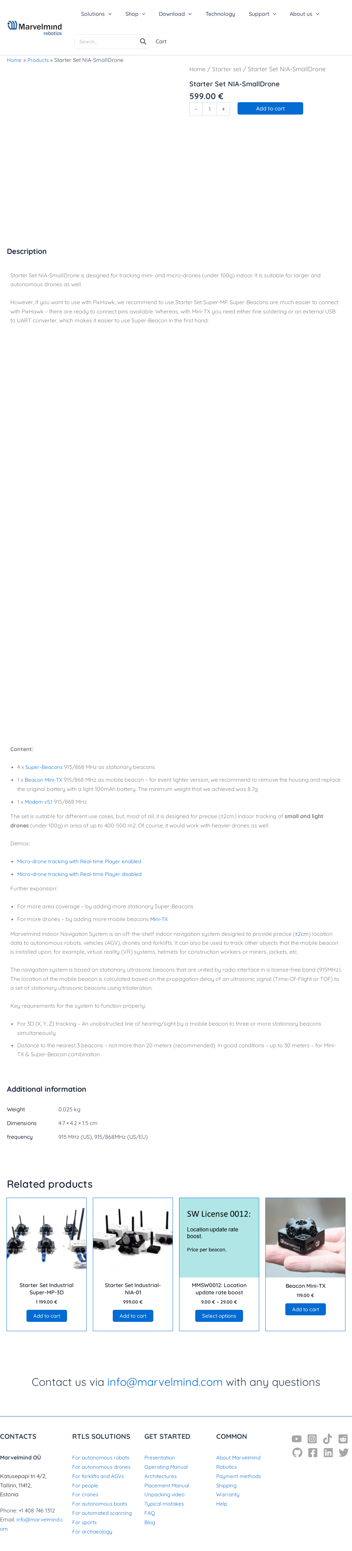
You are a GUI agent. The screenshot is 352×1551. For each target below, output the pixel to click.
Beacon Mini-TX (44, 779)
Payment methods (239, 1476)
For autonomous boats (101, 1503)
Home (198, 69)
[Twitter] (344, 1453)
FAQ (149, 1512)
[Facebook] (313, 1453)
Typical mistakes (165, 1503)
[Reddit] (343, 1439)
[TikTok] (327, 1439)
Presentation (160, 1458)
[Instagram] (312, 1439)
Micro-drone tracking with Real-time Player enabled (82, 860)
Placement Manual (168, 1485)
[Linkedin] (328, 1453)
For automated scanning (103, 1512)
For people (86, 1485)
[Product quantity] (209, 109)
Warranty (228, 1494)
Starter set (228, 69)
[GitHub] (297, 1453)
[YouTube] (297, 1439)
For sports (85, 1521)
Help (222, 1503)
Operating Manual (167, 1467)
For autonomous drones (103, 1467)
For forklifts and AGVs (100, 1476)
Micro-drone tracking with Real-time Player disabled (83, 872)
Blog (150, 1521)
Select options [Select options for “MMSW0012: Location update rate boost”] (219, 1315)
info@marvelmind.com (165, 1382)
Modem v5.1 (39, 801)
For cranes (85, 1494)
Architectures (160, 1476)
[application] (106, 14)
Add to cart (270, 108)
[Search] (143, 42)
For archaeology (93, 1531)
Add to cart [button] (46, 1315)
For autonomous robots (102, 1458)
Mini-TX (159, 917)
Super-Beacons (44, 766)
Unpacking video (165, 1494)
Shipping (227, 1485)
